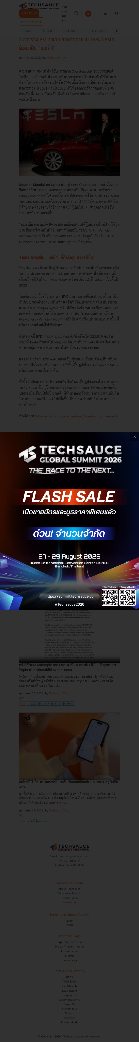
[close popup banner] (134, 436)
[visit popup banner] (69, 521)
